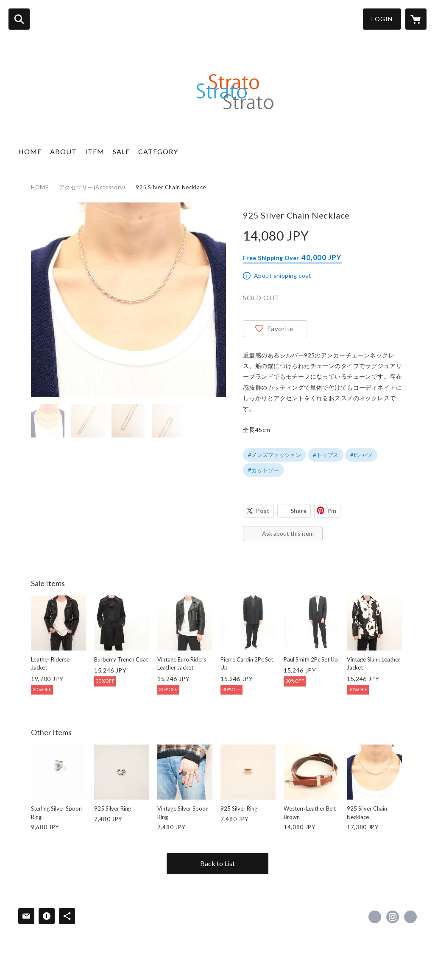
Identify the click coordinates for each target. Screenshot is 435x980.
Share (298, 510)
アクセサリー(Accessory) (92, 187)
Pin (331, 510)
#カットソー (263, 470)
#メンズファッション (274, 454)
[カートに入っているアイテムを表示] (416, 19)
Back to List (217, 863)
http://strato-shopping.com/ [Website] (410, 917)
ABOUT (63, 151)
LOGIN (382, 18)
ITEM (94, 151)
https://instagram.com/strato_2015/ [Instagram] (392, 917)
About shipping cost (282, 275)
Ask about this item (288, 533)
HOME (30, 151)
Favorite (280, 328)
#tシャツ (361, 454)
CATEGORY (158, 151)
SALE (121, 151)
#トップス (325, 454)
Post (263, 510)
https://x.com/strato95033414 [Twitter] (374, 917)
